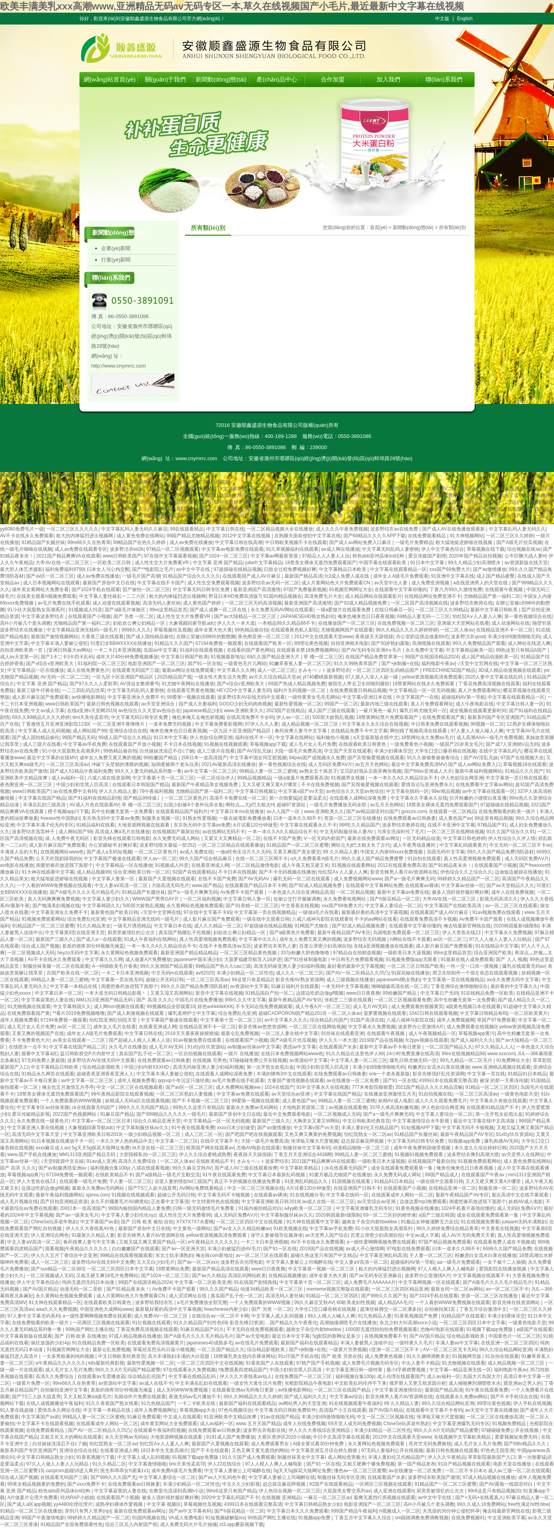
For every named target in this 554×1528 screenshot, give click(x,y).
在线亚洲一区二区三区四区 (509, 1343)
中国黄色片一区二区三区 (269, 522)
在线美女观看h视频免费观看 (46, 596)
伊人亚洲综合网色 (50, 1235)
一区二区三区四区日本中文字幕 (120, 1269)
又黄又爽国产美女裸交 (296, 852)
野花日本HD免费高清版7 (235, 596)
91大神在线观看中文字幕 (47, 872)
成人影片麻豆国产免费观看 (40, 697)
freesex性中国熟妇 (59, 818)
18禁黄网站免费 (172, 1269)
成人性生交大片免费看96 (184, 1215)
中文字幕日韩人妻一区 (520, 704)
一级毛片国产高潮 (141, 576)
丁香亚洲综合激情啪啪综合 (459, 986)
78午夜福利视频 (156, 791)
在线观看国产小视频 (89, 616)
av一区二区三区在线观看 (511, 905)
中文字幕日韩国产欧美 (184, 657)
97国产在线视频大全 (521, 757)
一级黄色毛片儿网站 (245, 663)
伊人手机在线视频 (532, 1403)
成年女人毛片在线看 (114, 1026)
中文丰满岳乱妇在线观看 (201, 1383)
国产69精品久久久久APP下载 (374, 535)
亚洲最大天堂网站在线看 (463, 623)
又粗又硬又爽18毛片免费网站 (107, 1275)
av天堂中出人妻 (391, 583)
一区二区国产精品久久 (449, 1047)
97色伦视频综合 (235, 1410)
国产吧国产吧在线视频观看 (253, 1134)
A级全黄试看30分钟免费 (319, 1443)
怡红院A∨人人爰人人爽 (477, 616)
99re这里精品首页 (168, 609)
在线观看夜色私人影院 (294, 630)
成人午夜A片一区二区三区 (322, 1006)
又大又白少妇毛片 (156, 1262)
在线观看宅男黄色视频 (190, 690)
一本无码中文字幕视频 (345, 986)
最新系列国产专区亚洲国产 (495, 717)
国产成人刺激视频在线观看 (136, 1013)
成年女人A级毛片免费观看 (400, 576)
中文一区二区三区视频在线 (255, 1188)
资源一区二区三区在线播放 (352, 818)
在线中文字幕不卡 (219, 1141)
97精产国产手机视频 (317, 1363)
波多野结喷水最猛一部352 (115, 488)
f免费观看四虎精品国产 (164, 522)
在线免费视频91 (468, 1517)
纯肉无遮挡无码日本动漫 (88, 1282)
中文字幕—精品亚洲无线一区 (460, 1370)
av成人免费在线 (196, 852)
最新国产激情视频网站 (54, 636)
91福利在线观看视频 (202, 650)
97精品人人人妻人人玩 (326, 556)
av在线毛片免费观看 (256, 1343)
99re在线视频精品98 (463, 1053)
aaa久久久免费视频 (56, 1309)
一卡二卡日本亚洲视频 (117, 650)
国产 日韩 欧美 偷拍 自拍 (147, 1222)
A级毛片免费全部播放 (396, 488)
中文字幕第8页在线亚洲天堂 (75, 932)
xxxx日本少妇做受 (236, 1127)
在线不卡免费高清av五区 (225, 946)
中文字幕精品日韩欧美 (55, 1067)
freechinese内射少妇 (226, 1309)
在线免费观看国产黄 (443, 717)
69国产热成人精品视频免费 (297, 683)
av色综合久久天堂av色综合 (354, 791)
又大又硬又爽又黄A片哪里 (270, 784)
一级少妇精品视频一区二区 (153, 1134)
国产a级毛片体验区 (126, 609)
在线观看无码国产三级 (135, 670)
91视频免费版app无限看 (412, 959)
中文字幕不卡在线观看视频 (45, 1423)
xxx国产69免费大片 (450, 569)
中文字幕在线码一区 (407, 791)
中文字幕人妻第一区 (114, 879)
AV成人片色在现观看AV (94, 805)
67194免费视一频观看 (219, 643)
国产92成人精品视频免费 (317, 515)
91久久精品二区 (109, 1464)
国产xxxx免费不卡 (86, 1484)
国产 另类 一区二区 (133, 616)
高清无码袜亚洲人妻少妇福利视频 (289, 966)
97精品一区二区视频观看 (172, 549)
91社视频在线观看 (151, 1322)
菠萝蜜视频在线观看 (385, 1013)
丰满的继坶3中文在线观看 (283, 1074)
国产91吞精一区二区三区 (252, 905)
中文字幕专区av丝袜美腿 (43, 1107)
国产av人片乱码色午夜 (222, 1477)
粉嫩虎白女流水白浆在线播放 (438, 1067)
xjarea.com (97, 1195)
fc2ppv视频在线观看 (426, 1040)
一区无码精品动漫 (421, 838)
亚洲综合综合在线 (128, 731)
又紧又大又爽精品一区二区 (232, 838)
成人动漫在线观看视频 (116, 603)
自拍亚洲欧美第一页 (22, 650)
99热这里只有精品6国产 (522, 650)
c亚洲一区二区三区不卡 (394, 1349)
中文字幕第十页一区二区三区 (163, 778)
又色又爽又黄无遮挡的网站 (260, 1450)
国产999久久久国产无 (384, 1296)
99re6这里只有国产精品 (231, 1491)
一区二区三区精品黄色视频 (249, 952)
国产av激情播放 (490, 569)
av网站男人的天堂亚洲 (302, 1403)
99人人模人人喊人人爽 (331, 1316)
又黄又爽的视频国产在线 (38, 1033)
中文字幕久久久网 (236, 670)
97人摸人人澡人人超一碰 (372, 677)
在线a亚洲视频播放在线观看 (383, 946)
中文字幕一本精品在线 (74, 986)
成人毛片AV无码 (370, 1006)
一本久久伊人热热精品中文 (124, 1141)
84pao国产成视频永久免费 (317, 757)
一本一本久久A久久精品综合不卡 (403, 778)
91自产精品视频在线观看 (464, 1464)
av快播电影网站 (88, 697)
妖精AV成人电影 (395, 1100)
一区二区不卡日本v (465, 1470)
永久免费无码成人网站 (177, 838)
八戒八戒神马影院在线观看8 (322, 919)
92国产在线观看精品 (194, 872)
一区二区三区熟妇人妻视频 (185, 1094)
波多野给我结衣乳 (154, 1302)
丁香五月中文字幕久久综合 (363, 1517)
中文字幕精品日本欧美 (343, 569)
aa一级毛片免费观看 (458, 1262)
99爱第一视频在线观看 (191, 697)
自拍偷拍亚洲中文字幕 (64, 1390)
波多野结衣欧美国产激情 (434, 1477)
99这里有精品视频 (494, 818)
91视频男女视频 (348, 778)
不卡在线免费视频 (320, 784)
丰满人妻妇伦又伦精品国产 (369, 1127)
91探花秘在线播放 (410, 973)
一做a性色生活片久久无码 (243, 852)
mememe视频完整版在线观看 (338, 1289)
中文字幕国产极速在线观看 (112, 858)
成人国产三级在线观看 (332, 710)
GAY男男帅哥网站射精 (238, 502)
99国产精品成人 (442, 1174)
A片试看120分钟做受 (255, 825)
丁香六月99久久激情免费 (456, 589)
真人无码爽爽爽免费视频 (54, 899)
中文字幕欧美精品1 (301, 1168)
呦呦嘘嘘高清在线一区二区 (399, 986)
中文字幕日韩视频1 (255, 791)
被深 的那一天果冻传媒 (504, 1080)
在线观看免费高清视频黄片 (155, 1343)
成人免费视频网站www (358, 879)
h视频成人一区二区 (399, 1511)
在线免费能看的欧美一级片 (508, 811)
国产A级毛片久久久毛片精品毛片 (84, 892)
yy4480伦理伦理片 (73, 1504)
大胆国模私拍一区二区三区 (147, 1154)
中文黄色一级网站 (192, 1228)
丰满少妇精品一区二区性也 (245, 973)
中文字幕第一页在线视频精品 (265, 912)
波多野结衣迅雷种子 (34, 831)
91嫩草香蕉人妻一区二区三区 (300, 663)
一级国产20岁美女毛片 (459, 744)
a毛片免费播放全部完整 (202, 1302)
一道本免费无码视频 (170, 724)
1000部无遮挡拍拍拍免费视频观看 (381, 1329)
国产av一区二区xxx (197, 1262)
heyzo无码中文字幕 (77, 952)
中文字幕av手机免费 (84, 744)
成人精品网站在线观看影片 (373, 596)
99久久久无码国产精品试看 (152, 509)
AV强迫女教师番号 (139, 683)
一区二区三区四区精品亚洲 (399, 1289)
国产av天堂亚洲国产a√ (438, 502)
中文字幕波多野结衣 (43, 616)
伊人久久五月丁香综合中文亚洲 (64, 1255)
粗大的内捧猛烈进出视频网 (85, 535)
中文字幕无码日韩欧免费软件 (285, 1410)
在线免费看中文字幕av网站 (484, 784)
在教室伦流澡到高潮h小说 (176, 1491)
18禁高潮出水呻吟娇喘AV (395, 495)
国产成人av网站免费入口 (474, 764)
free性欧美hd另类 (356, 522)
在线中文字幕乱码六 (500, 751)
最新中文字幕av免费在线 (403, 892)
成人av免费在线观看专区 (81, 549)
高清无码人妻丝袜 (162, 603)
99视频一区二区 (487, 724)
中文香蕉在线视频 (300, 905)
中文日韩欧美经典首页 (366, 1121)
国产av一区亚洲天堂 (183, 1248)
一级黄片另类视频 (348, 1349)
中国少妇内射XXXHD (147, 1067)
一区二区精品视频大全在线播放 (280, 529)
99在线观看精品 (187, 529)
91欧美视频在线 (290, 1228)
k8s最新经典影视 (106, 1363)
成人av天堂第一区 (19, 657)
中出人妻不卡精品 (420, 1363)
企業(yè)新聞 (115, 248)
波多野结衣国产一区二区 (76, 495)
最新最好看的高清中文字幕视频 (374, 912)
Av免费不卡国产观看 (242, 892)
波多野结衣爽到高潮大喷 (473, 1154)
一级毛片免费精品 (414, 542)
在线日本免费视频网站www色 (292, 1053)
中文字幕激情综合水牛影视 (421, 1121)
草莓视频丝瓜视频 (173, 630)
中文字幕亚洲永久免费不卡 (135, 697)
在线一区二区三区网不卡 (262, 858)
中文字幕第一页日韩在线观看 (516, 778)
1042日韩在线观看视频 (433, 1013)
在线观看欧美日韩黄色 (363, 744)
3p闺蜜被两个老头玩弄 (175, 764)
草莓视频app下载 (268, 744)
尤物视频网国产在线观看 (347, 630)
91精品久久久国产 (174, 643)
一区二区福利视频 (202, 899)
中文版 (442, 18)
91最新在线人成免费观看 (467, 959)
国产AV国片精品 (40, 1289)
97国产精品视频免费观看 (444, 1242)
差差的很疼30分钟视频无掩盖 (93, 946)
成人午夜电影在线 (475, 704)
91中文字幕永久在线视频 (322, 1087)
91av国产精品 (516, 515)
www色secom (71, 488)
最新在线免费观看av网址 (373, 838)
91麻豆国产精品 (117, 1114)
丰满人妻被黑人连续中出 (366, 1343)
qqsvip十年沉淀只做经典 (183, 1080)
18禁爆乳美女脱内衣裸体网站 (244, 1356)
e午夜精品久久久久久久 (213, 1242)
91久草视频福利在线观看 (155, 515)
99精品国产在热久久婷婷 (140, 542)
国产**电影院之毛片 (152, 569)
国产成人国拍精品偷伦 (149, 636)
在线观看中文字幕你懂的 (344, 488)
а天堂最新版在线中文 (376, 737)
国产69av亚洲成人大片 (428, 771)
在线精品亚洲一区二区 (452, 1188)
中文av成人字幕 (47, 710)
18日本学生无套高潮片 (164, 1450)
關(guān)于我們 (165, 79)
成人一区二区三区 (276, 670)
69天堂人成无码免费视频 (354, 1423)
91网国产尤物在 (312, 926)
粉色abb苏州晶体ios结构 (379, 556)
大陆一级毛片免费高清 (298, 751)
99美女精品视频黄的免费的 (35, 1484)
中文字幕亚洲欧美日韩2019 (92, 1134)
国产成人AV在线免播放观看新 (454, 529)
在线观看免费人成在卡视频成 (504, 1242)
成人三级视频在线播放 (350, 979)
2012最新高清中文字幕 (263, 515)
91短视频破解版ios (225, 1517)
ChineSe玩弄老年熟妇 (54, 1222)
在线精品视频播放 (287, 1275)
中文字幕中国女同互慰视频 (258, 757)
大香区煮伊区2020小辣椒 (284, 1437)
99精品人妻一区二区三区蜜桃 (93, 1417)
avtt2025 (205, 973)
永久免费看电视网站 (345, 899)
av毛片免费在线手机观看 (64, 603)
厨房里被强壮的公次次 (131, 932)
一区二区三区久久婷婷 (509, 535)
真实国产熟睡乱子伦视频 (184, 932)
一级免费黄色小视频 (44, 509)
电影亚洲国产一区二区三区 (156, 663)
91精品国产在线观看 (462, 1316)
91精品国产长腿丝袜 (42, 542)
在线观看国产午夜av (483, 1174)
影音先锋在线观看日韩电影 (121, 838)
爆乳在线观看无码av (523, 966)
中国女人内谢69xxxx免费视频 (392, 852)
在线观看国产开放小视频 (135, 744)
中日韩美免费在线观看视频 (439, 724)
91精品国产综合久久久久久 (191, 576)
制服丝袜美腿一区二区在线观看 (56, 966)
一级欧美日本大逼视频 (407, 952)
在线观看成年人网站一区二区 (402, 1195)
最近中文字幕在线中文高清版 (484, 1121)
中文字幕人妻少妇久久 (106, 899)
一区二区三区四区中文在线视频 (250, 1222)
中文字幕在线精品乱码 (192, 1376)
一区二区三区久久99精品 (441, 609)
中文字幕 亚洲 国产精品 (218, 562)
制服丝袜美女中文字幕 (301, 1457)
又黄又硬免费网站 (443, 495)
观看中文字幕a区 (39, 1053)
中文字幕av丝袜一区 (462, 885)
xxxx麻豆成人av (52, 1148)
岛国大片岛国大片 (482, 1376)
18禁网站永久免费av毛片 (427, 737)
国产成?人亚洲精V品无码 (512, 744)
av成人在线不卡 (156, 1383)
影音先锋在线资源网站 (516, 1302)
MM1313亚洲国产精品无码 (105, 1000)
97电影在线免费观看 (408, 1248)
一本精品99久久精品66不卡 (287, 623)
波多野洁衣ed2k (127, 549)
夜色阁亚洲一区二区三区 (264, 636)
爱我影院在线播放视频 (503, 1269)
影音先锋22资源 (246, 1322)
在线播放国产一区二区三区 (346, 623)
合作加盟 (333, 79)
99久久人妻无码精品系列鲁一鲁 (148, 771)
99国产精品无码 (79, 737)
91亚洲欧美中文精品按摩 (231, 1417)
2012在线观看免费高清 (401, 865)
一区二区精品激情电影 (255, 865)
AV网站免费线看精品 (201, 1188)
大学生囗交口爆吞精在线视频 (445, 751)
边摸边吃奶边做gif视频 (320, 993)
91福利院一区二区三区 (101, 663)
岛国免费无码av (317, 509)
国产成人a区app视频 (29, 1504)
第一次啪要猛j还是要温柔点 (298, 798)
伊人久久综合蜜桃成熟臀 (205, 1154)
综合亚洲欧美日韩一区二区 (141, 872)
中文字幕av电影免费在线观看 (233, 549)
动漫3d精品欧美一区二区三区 (272, 1289)
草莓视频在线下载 (486, 549)
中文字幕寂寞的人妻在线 (47, 1000)
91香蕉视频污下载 (95, 1457)
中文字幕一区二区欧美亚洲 (202, 1282)
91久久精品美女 (93, 926)
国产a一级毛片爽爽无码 (409, 879)
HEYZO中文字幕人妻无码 (244, 690)
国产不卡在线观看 (210, 1450)
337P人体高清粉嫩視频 (393, 1107)
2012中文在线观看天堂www (323, 636)
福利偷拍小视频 (333, 737)
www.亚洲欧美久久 (244, 710)
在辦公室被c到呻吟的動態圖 (206, 636)
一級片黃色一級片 (378, 710)
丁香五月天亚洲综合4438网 (303, 1154)
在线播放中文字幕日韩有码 (133, 495)
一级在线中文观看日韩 (266, 919)
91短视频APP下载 (420, 1127)
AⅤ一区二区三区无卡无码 (450, 1349)
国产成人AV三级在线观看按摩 (246, 1168)
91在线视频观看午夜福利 (355, 1403)
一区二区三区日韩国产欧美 (415, 966)
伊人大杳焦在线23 (462, 932)
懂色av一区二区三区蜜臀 (360, 1470)
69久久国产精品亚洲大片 (274, 657)
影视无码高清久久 (499, 899)
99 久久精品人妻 (340, 852)
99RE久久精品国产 (359, 825)
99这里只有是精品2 (252, 979)
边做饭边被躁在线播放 (518, 872)
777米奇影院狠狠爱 (372, 1087)
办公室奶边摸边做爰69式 (422, 636)
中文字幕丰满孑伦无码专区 (45, 825)
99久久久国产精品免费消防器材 (500, 852)
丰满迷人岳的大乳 (19, 852)
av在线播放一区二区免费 (353, 1080)
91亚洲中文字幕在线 (452, 576)
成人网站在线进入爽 (529, 643)
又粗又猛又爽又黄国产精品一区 (152, 1242)
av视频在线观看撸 (348, 1107)
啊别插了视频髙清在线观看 (419, 731)
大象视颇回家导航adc (191, 623)
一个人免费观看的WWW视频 (71, 1100)
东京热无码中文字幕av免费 (110, 818)
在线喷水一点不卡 (28, 1047)
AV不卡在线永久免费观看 (26, 535)
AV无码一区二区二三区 (64, 677)
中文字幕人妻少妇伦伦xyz (128, 1215)
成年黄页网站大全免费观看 (168, 1423)
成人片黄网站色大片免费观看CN (336, 583)
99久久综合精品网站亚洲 (505, 1349)
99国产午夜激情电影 (42, 1517)
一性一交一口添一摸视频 (472, 966)
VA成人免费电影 (185, 1517)
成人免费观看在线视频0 (472, 1026)
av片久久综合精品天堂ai (274, 677)
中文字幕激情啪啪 (147, 1464)
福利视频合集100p (109, 1168)
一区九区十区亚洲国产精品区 (123, 677)
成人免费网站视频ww (239, 1087)
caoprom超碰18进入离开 (72, 1470)
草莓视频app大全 (197, 1410)
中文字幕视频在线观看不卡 (481, 1275)
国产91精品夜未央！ (449, 865)
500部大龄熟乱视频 (333, 717)
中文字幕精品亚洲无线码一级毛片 (83, 630)
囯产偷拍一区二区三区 (146, 589)
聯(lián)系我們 (444, 79)
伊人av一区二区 (293, 717)
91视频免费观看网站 (42, 919)
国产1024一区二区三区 (223, 556)
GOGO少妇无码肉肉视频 (245, 704)
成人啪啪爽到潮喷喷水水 (474, 1383)
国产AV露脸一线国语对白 (506, 1484)
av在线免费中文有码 (74, 791)
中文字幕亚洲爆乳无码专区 (364, 1208)
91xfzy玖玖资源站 (206, 1047)
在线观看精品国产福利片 (182, 811)
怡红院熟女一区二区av (368, 1134)
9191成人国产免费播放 (230, 1437)
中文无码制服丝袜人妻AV (347, 831)
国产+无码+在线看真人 (479, 1497)
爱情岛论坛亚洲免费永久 (427, 784)
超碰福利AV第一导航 (463, 697)
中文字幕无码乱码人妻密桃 (452, 509)
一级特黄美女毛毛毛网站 (314, 697)
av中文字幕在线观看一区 (488, 791)
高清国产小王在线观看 (342, 1410)
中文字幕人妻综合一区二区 (393, 905)
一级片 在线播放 (241, 1053)
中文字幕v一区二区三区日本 (101, 1121)
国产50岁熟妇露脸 (390, 643)
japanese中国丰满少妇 (198, 959)
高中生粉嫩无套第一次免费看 (122, 811)
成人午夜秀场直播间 (415, 845)
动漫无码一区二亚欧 (82, 1289)
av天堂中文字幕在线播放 (491, 1410)
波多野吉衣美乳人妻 (275, 946)
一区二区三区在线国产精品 (343, 1390)
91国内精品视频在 (282, 596)
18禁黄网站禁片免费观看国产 (388, 717)
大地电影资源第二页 (304, 1107)
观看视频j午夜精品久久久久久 (77, 1248)
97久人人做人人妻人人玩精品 (501, 939)
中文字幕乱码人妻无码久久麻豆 (134, 529)
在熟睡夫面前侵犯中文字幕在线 (307, 535)
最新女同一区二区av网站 (457, 1289)
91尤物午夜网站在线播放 (188, 683)
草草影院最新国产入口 (491, 1457)
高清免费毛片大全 (323, 596)
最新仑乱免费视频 (240, 1033)
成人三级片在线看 (42, 744)
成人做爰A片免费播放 (148, 959)
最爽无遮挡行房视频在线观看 (384, 1497)
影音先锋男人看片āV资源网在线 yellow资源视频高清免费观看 (182, 1235)
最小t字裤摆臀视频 (406, 1370)
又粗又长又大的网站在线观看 (71, 1437)
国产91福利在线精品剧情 (94, 798)
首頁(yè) (379, 227)
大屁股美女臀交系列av (347, 1491)
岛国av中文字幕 (160, 650)
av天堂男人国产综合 (326, 1235)
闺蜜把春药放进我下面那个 (64, 865)
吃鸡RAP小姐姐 (77, 1497)
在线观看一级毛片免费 (83, 1181)
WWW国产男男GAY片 (156, 899)
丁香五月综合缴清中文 (483, 1309)
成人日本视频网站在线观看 (51, 583)
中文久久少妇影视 (241, 1484)
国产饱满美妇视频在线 (56, 905)
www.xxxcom (500, 1053)
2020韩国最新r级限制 (516, 926)
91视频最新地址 (227, 657)
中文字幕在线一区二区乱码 (246, 488)
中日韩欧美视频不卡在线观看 (427, 515)
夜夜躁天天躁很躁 (374, 636)
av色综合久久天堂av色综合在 (149, 710)
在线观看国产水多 (338, 1047)
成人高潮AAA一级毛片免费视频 (489, 737)
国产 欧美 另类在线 (341, 1356)
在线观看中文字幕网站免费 (374, 885)
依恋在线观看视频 (499, 973)
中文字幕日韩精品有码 (483, 1013)
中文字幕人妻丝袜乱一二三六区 (113, 596)
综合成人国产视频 (296, 488)
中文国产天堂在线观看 (347, 751)
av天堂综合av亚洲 (291, 1094)
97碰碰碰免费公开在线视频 (258, 1060)
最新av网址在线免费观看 (188, 670)
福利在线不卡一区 (254, 737)
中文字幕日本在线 (173, 926)
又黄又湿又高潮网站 (171, 993)
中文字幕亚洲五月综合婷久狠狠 (324, 1450)
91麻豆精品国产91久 (202, 1329)
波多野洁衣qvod (468, 636)
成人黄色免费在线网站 (140, 535)
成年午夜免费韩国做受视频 (423, 1148)
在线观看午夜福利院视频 (160, 1430)
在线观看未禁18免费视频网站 (308, 650)
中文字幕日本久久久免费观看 (297, 1511)
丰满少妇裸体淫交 (393, 751)
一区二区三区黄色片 (185, 798)
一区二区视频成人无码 (31, 952)
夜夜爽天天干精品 (316, 522)
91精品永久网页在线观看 (47, 1074)
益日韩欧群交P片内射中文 (88, 1053)
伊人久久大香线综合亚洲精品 (319, 1430)
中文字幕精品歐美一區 (469, 650)
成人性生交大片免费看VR (162, 562)
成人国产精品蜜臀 (495, 576)
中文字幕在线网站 (294, 737)
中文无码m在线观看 (172, 973)
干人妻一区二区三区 (130, 1181)
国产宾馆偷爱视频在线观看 (375, 757)
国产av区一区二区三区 (50, 576)
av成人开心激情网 (365, 1248)
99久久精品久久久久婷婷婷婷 (406, 630)
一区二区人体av (457, 630)
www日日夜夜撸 (363, 993)
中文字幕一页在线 (486, 1074)
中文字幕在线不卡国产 (161, 583)
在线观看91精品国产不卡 (492, 1107)
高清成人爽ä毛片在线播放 (122, 831)
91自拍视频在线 (435, 1094)
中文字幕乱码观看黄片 (463, 845)
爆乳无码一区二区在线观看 (302, 879)
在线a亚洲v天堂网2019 (91, 710)
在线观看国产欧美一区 (268, 643)
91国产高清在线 (367, 1020)
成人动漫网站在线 (511, 623)
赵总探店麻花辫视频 (363, 1141)
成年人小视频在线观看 (23, 495)
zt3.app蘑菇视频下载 (241, 1524)
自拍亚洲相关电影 (350, 643)
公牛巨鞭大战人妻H (525, 556)
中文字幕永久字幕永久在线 (418, 798)
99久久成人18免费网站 (481, 1504)
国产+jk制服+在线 (400, 663)
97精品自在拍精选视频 (357, 952)
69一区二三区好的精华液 (389, 1215)
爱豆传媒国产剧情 (427, 556)
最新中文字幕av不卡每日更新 (390, 1047)
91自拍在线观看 (424, 858)
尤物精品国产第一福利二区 (492, 596)
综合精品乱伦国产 (329, 1020)
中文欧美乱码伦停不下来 (360, 1383)
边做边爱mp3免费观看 (423, 1201)
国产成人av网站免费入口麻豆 (360, 542)
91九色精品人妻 (375, 1316)
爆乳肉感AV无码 (501, 1141)
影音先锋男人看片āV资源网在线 (404, 872)
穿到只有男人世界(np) (88, 1511)
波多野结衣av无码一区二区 (270, 583)
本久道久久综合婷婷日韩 (480, 1148)
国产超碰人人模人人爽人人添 (139, 1040)
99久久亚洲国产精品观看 (166, 966)
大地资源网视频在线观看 (144, 825)
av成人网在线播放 (340, 549)
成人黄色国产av (455, 818)
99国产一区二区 (341, 704)
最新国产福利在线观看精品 (309, 1343)
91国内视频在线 (149, 1517)
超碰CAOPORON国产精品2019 (291, 1013)
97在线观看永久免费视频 (189, 1370)
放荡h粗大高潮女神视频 (244, 495)
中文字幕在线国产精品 (42, 798)
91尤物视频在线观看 (28, 1006)
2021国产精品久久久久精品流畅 (429, 1087)
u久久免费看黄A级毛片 (314, 858)
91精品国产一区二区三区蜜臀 (297, 845)
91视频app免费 (465, 1141)
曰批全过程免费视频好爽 (290, 569)
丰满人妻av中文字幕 (457, 1343)
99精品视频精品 (254, 778)
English (465, 18)
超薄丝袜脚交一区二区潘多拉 (391, 1309)
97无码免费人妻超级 (42, 1060)
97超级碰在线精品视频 (237, 569)
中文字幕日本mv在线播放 (237, 811)
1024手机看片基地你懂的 (467, 1208)
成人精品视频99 (93, 872)
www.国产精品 (207, 885)
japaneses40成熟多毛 (210, 1343)
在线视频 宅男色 (209, 1060)
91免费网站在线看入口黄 (27, 488)
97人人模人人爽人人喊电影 (447, 1269)
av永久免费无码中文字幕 (513, 979)
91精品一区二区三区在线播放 (31, 1511)
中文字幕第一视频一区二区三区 (322, 1269)
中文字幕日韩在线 (225, 529)
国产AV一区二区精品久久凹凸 (357, 973)
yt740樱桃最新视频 (323, 677)
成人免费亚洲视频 (430, 583)
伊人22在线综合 (225, 1464)
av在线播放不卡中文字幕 (526, 488)
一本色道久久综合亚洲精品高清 (301, 892)
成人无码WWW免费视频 (182, 1390)
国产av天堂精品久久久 (510, 885)
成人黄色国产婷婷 (202, 603)
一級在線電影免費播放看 (245, 818)
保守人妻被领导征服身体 (95, 509)
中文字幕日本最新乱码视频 (277, 1174)
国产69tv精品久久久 (525, 1443)
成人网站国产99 (89, 731)
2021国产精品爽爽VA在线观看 (68, 556)
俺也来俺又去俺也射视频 (198, 717)
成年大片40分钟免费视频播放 (127, 657)
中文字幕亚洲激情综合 (398, 1390)
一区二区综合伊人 (216, 778)
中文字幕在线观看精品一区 (398, 569)
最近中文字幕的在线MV (52, 757)
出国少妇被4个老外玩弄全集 (193, 805)
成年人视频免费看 (19, 1020)
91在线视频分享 (306, 1195)
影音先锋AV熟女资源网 (299, 979)
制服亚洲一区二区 (478, 488)
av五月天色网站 (372, 764)
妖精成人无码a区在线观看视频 (137, 1100)
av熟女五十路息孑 (318, 771)
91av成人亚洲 (101, 1161)
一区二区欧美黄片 (529, 1013)
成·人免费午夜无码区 (67, 838)
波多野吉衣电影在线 (264, 1430)
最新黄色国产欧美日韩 (114, 912)
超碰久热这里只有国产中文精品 (323, 1255)
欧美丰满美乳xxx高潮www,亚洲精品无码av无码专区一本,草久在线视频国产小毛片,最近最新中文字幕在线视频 (232, 6)
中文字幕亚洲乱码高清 (383, 1255)
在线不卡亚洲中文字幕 (451, 825)
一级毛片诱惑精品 (132, 926)
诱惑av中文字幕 (300, 1047)
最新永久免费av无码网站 (253, 1107)
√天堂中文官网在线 (477, 663)
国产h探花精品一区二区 (395, 899)
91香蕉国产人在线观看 (270, 1363)
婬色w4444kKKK (215, 1006)
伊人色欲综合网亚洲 (211, 737)
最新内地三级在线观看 (384, 704)
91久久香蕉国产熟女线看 (112, 1403)
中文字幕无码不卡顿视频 (468, 1127)
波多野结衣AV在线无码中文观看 (251, 697)
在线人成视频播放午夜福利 (54, 1403)
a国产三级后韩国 (436, 1215)
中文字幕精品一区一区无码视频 (422, 690)
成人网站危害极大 (347, 1457)
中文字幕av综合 (346, 1396)
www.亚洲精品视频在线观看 (182, 502)
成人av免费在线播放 (191, 542)
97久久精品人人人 (494, 1047)
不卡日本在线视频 (183, 744)
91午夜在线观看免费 (192, 1127)
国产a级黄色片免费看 (292, 932)
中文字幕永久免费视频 (508, 932)
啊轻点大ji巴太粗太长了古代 (494, 495)
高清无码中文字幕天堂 (36, 1134)
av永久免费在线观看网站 (124, 502)
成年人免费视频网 (456, 1020)
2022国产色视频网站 (75, 1114)
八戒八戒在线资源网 (108, 778)
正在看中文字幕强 (170, 1201)
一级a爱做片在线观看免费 (344, 609)
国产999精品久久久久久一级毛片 (171, 1114)
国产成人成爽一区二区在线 (219, 609)
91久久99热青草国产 (356, 663)
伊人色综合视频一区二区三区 (289, 1491)
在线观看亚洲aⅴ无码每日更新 (243, 1390)
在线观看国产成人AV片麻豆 (252, 576)
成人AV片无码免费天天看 (468, 1235)
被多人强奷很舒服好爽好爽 (460, 892)
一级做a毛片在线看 (318, 912)
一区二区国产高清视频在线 (419, 603)
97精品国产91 (492, 825)
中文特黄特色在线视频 (215, 1201)
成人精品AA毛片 (395, 1302)
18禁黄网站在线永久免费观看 (424, 683)
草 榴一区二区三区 (323, 657)
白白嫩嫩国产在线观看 (135, 1248)
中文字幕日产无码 (439, 993)
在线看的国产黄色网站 (250, 650)
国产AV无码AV (254, 879)
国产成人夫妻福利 (198, 704)
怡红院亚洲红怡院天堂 (113, 1020)
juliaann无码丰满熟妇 (524, 1222)
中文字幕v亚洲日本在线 (367, 697)
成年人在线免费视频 (512, 892)
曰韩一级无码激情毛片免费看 (204, 1208)
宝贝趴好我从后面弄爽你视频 (370, 771)
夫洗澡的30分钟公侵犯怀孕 (451, 1511)
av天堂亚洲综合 (158, 704)
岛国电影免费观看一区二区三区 (406, 932)
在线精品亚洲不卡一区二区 (504, 630)
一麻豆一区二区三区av (327, 1497)
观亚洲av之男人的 (480, 515)
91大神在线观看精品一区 (54, 1302)
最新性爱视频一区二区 (298, 704)
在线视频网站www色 (62, 852)
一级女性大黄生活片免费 (220, 677)
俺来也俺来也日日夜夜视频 (365, 616)
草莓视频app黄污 (476, 1033)
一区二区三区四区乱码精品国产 (386, 670)
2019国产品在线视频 (381, 1040)
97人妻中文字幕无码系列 (33, 1316)
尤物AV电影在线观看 (258, 1148)
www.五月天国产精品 (258, 1423)
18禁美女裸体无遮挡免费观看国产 (509, 522)
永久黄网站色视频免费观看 (194, 905)
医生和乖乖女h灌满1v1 (124, 1470)
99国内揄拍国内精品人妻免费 (139, 1208)
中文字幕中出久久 (258, 939)
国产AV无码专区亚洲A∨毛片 (372, 650)
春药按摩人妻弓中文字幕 (301, 731)
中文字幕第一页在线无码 (117, 979)
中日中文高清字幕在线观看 (341, 1437)
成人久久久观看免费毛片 (441, 1100)
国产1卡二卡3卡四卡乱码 (67, 657)
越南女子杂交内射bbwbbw (370, 1222)
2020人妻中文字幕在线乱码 (494, 677)
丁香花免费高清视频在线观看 (489, 683)
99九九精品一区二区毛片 (467, 1060)
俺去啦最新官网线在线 (467, 926)
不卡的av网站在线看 (376, 919)
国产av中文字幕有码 (190, 1511)
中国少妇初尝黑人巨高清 (82, 784)
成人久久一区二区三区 (299, 973)
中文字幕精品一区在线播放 (35, 670)
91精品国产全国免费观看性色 (71, 1524)
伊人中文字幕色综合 (442, 549)
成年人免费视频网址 (155, 1410)
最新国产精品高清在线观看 (220, 1269)
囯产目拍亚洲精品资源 (64, 1201)
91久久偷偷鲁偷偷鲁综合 (434, 757)
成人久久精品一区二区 (217, 926)
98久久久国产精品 (219, 1289)
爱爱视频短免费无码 (517, 1437)
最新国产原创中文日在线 (109, 583)
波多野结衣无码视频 (365, 939)
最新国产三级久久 (54, 939)
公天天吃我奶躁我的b (58, 858)
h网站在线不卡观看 (410, 939)
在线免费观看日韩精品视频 (358, 690)
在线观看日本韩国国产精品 (140, 784)
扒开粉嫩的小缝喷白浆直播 (478, 798)
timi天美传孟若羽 (91, 717)
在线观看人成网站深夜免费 (359, 798)
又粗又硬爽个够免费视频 (369, 1464)
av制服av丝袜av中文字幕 (253, 1047)
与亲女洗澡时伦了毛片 (400, 831)
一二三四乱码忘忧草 (83, 690)
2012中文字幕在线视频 (247, 535)
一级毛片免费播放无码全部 (338, 805)
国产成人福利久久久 (471, 1040)
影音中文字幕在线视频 (219, 993)
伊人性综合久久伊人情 (511, 838)
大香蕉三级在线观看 (102, 636)
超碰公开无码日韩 (165, 979)
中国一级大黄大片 (77, 502)
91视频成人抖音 (85, 609)
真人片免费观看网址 (479, 690)
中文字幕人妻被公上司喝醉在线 (299, 1262)
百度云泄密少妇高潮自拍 (325, 946)
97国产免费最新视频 (304, 589)
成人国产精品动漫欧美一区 (489, 657)
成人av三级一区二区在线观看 (519, 1470)
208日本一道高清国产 (204, 757)
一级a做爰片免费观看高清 (300, 778)
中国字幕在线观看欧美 (383, 562)
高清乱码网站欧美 (247, 1275)
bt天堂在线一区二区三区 (158, 1148)
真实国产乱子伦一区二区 (145, 1053)
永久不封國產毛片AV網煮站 (119, 1201)
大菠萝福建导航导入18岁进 (252, 959)
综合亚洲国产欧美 (493, 952)
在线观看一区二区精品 (452, 811)
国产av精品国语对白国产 (372, 811)
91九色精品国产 (158, 1403)
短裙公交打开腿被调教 (297, 899)
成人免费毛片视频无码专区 (370, 1363)
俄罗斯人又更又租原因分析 (417, 1383)
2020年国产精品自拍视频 (475, 556)
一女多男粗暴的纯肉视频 (68, 1356)
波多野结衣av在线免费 (394, 529)
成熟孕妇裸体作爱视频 (119, 1504)
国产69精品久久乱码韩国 (210, 509)
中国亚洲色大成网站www (106, 1309)
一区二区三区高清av (67, 764)
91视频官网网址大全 (285, 502)
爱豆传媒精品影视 (31, 1114)
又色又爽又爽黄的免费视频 (313, 1134)
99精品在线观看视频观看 (126, 1255)
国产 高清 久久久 (154, 1000)
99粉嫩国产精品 (161, 757)
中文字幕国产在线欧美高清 (453, 905)
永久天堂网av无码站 (126, 1437)
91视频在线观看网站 (353, 865)
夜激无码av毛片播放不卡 (195, 1396)
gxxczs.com (413, 811)
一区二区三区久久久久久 (72, 529)
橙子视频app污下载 (68, 811)
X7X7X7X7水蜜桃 (195, 1222)
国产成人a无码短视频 (109, 852)
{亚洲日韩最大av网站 (69, 650)
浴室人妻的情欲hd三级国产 (183, 1181)
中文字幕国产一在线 (417, 697)
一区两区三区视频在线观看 (101, 1322)
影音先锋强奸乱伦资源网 (439, 1074)
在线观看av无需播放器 (101, 1376)
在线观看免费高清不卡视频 (428, 919)
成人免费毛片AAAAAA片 (370, 1282)
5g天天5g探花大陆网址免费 (101, 1148)
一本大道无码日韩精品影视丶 (116, 993)
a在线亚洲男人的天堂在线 (481, 583)
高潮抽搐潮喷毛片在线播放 (348, 1322)
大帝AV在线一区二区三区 (63, 562)
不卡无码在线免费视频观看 (264, 1006)
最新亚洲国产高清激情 (257, 589)
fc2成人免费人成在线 (347, 576)
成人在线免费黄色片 (88, 670)
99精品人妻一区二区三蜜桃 (267, 771)
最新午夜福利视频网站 (478, 771)
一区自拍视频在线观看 (197, 1053)
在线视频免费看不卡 (385, 1336)
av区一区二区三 (450, 939)
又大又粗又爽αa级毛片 (87, 1396)
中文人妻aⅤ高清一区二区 (121, 885)
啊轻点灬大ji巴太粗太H (250, 805)
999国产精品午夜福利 (354, 1511)
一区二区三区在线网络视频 (455, 831)
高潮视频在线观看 (431, 643)
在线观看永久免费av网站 (461, 1396)
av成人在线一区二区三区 (328, 1201)
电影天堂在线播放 (512, 1464)
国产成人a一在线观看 (99, 939)
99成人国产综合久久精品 (124, 737)
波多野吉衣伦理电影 (241, 1262)
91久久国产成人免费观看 (248, 1457)
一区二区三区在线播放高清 (494, 1417)
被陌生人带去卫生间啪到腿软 (359, 683)
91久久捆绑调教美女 (427, 1356)
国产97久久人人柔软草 (93, 683)
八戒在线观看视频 (151, 1168)
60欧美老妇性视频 (356, 1302)
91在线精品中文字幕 (496, 946)
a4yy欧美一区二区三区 (309, 1208)
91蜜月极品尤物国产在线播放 (340, 1174)
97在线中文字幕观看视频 (170, 556)
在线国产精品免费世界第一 (373, 657)
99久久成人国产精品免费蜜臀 (373, 858)
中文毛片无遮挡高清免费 (210, 515)
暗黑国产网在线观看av (210, 1148)
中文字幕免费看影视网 (218, 724)
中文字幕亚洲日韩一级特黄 (355, 1370)
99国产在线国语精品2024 (431, 657)
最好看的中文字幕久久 (514, 986)
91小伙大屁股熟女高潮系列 (36, 609)
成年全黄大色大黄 (213, 630)
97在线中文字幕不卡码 (207, 912)
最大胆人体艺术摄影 (21, 569)
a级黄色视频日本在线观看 (99, 515)
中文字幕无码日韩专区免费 (202, 589)
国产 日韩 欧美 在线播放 (80, 1336)
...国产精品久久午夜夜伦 (291, 1322)
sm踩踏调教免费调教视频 (421, 1517)
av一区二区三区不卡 (507, 1289)
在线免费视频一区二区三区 (405, 623)
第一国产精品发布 (416, 1464)
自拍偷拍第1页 (440, 1309)
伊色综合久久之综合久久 (466, 872)
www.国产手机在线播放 (32, 1154)
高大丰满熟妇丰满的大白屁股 (179, 1356)
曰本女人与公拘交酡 (57, 522)
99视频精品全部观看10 (171, 1006)
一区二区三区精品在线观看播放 (231, 845)
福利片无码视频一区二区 (300, 690)
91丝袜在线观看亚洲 (342, 1033)
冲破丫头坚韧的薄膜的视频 (119, 764)
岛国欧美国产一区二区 (370, 515)
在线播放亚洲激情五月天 (390, 1094)
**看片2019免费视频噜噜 (79, 1013)
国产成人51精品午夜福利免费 (81, 771)
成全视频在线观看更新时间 (109, 522)
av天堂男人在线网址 (523, 1154)
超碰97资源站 (292, 805)
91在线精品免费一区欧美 (487, 993)
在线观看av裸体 (422, 885)
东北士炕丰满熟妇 (174, 1255)
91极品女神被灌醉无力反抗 (429, 1222)
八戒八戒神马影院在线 (410, 1020)
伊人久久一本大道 (236, 623)
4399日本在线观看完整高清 (448, 1080)
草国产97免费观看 (496, 1020)
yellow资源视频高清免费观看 (432, 677)
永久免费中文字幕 (424, 650)
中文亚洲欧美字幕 (507, 1517)
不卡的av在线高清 (36, 502)
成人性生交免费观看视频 (213, 583)
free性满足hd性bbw (528, 1504)
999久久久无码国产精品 (144, 1107)
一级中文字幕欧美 (397, 522)
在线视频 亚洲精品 (281, 1497)
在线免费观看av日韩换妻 (409, 818)
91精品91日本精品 (527, 1074)
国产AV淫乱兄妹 (254, 751)
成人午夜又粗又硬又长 (305, 865)
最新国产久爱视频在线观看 (166, 879)
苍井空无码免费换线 (430, 1443)
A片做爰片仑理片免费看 (32, 1497)
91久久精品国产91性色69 (200, 1322)
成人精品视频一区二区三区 (310, 724)
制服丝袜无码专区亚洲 (341, 1477)
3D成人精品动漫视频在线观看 (509, 670)
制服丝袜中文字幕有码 (306, 1148)
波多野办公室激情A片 (421, 1026)
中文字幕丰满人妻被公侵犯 (59, 643)
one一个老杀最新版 (389, 1074)
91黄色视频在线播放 (343, 495)
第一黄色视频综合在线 (528, 616)
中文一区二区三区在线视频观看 (129, 1087)
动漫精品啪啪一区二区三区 (362, 1148)
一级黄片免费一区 (31, 1383)
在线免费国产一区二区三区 (304, 1376)
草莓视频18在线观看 (524, 764)
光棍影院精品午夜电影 (308, 1383)
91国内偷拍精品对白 (259, 1208)
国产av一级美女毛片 (77, 1215)
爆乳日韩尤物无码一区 (423, 710)
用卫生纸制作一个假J (454, 973)
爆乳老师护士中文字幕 (191, 1013)
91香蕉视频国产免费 (416, 1316)
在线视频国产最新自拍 (176, 831)
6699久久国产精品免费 (507, 1248)
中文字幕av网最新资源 (275, 556)
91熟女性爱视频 (199, 818)
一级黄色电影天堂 (519, 1094)
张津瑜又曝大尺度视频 (314, 1141)
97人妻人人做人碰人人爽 (477, 731)
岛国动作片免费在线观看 (140, 1396)
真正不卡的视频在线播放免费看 (248, 1181)
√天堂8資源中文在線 (62, 1161)
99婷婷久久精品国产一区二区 (468, 879)
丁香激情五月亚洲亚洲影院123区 (180, 488)
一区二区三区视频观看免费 (402, 1000)
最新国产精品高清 (303, 576)
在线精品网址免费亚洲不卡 (432, 596)
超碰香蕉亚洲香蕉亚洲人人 (105, 1074)
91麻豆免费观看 (143, 1417)
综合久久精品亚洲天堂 (157, 1121)
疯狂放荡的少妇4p (50, 1343)
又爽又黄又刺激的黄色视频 (269, 509)
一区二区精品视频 (355, 892)
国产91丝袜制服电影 (306, 959)
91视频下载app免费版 (490, 1329)
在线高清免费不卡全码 (250, 717)
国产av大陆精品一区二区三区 (245, 616)
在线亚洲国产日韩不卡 (357, 1188)
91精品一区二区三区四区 (190, 495)
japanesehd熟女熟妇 (398, 979)
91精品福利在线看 (95, 825)
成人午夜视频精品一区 (432, 1033)
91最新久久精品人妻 (93, 1235)
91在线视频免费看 (480, 1222)
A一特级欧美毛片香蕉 (115, 966)
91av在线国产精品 (279, 1417)
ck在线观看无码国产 (94, 1107)
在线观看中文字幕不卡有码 (434, 1410)
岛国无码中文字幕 (446, 852)
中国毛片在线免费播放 (507, 509)
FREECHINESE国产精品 (449, 670)
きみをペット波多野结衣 (324, 670)
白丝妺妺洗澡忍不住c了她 (166, 751)
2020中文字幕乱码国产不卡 (230, 1497)
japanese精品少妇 (202, 710)
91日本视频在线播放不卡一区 (62, 1141)
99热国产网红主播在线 (89, 1329)
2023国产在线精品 (285, 710)
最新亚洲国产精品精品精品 (188, 952)
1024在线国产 (279, 1087)
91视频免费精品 (509, 1423)
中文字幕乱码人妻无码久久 (517, 529)
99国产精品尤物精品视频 (193, 535)
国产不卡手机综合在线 (514, 1396)
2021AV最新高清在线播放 (228, 764)
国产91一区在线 (204, 663)
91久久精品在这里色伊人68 (355, 1053)
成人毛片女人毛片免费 (360, 509)
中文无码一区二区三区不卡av (520, 845)
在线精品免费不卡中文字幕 (359, 731)
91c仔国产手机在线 (298, 1356)
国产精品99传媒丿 (142, 798)
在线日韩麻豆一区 (394, 609)
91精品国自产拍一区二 (269, 993)
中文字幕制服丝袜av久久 (142, 1127)
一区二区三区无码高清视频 (253, 603)
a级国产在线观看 (534, 1329)
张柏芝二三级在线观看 (348, 1000)
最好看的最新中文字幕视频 (355, 966)
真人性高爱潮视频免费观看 (473, 858)
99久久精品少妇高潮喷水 (475, 562)
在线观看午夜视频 (504, 589)
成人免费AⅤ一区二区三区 (161, 1316)
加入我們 (388, 79)
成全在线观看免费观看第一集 (402, 1168)
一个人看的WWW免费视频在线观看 (54, 885)
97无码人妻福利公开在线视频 (392, 1450)
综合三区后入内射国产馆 (131, 1524)
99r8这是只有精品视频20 (494, 1491)
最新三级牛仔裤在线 (38, 690)
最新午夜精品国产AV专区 (344, 932)
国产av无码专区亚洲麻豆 (375, 1275)
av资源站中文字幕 (249, 986)
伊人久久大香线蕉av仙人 (246, 1376)
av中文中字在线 (193, 569)
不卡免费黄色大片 (31, 1040)
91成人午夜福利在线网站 (150, 939)
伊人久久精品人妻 (118, 791)
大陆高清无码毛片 (170, 885)
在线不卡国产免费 (282, 838)
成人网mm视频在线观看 (119, 1006)
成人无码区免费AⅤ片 (330, 764)
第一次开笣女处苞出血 (270, 1067)
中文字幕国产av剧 (99, 1222)
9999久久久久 (136, 630)
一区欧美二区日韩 (112, 562)
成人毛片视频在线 (19, 1201)
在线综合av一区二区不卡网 (220, 1316)
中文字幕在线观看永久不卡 (308, 825)
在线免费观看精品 (427, 535)
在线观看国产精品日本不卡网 (255, 885)
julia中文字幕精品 (263, 562)
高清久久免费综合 (137, 1161)
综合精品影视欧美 (101, 1067)
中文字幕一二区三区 (176, 1141)
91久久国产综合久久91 (216, 522)
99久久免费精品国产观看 (478, 643)
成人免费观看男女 (270, 1443)
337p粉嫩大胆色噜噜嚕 (305, 952)
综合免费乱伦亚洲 (86, 919)
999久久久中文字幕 (245, 1000)
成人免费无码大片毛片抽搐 (188, 1524)
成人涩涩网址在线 (188, 1296)
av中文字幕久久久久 (285, 1020)
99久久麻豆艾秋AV (192, 1168)
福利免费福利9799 (64, 569)
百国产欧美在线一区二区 (73, 973)
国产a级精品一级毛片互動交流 (168, 1174)
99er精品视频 (446, 791)
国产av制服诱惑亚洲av (63, 1168)
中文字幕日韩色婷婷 (464, 838)
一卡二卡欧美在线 (197, 1403)
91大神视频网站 (466, 535)
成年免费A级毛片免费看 (176, 1470)
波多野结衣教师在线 (471, 603)
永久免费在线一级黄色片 (43, 1121)
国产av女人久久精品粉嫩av (242, 1228)
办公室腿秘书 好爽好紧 (113, 845)
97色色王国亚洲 (497, 1450)
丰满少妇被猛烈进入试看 (444, 522)
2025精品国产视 (174, 677)
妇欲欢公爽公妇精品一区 (139, 623)
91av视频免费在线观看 (497, 912)
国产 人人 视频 (511, 959)
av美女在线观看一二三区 (79, 1040)
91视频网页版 (467, 1356)
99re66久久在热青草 (88, 542)
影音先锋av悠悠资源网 (262, 1026)
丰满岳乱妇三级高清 (45, 805)
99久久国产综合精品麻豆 (206, 858)
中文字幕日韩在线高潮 (238, 542)
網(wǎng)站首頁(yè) (110, 79)
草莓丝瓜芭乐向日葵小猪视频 (163, 1349)
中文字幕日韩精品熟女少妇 (45, 1457)
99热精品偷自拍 (251, 630)
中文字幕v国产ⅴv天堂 (301, 791)
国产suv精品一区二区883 (57, 1269)
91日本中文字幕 (404, 509)
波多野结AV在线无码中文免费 (103, 1262)
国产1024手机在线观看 (96, 589)
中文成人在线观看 (182, 1417)
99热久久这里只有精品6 (198, 1107)
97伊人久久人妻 (262, 724)
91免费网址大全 (513, 1060)
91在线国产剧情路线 (255, 1282)
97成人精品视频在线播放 (135, 1336)
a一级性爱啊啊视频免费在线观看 (381, 1242)
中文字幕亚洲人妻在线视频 (36, 1127)
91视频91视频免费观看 (419, 1154)
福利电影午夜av (438, 663)
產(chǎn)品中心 (276, 79)
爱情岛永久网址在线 (59, 1410)
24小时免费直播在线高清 (412, 1053)
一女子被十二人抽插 (504, 1262)
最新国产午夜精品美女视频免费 (205, 784)
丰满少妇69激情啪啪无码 (514, 636)
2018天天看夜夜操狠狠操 (192, 1033)
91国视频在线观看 (351, 1181)
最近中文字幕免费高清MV (418, 764)
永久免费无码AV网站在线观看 (282, 609)
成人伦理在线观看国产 (400, 1376)
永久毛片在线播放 (128, 1047)
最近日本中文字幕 (291, 1336)
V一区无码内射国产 (324, 838)
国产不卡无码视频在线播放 (287, 872)
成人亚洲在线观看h (393, 1491)
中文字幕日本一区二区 (58, 993)
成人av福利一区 (68, 778)
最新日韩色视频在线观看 (113, 704)
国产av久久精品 (209, 1275)
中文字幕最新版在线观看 (26, 1336)
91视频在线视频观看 (225, 744)
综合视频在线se (524, 549)
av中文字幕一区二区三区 (210, 771)
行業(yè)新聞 (115, 260)
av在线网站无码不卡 (223, 831)
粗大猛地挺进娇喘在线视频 (464, 542)
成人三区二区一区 (203, 1134)
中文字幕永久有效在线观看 (498, 1100)
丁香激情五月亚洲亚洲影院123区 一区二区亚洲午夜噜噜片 (83, 724)
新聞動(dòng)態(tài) (221, 79)
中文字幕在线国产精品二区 (77, 1047)
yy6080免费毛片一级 (22, 529)
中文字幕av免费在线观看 (243, 1094)
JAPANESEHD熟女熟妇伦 (307, 616)
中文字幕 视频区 (164, 1504)
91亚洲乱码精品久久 (307, 1181)
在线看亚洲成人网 (210, 865)
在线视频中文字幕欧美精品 (463, 1437)
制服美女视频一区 (161, 818)
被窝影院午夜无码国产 (295, 495)
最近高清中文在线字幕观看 (521, 1195)
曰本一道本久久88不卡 (297, 818)
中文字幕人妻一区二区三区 (358, 1060)
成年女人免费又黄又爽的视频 (110, 757)
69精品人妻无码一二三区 (490, 502)
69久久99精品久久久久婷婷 (41, 717)
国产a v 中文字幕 (328, 502)
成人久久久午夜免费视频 (342, 529)
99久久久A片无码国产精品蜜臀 (127, 1370)
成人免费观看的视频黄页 (417, 1006)
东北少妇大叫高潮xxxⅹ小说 (408, 1322)
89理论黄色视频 (311, 643)
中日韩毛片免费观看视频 (357, 959)
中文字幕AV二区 (439, 488)
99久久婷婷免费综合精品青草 (380, 502)
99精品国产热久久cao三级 (223, 966)
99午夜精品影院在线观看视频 (122, 1094)
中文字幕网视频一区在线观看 (429, 1282)
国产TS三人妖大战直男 (152, 1188)
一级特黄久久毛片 (414, 1343)
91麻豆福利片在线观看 (295, 986)
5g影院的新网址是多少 (337, 1336)
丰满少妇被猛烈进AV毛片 (234, 1248)
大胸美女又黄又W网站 (316, 1121)
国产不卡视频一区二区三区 (200, 1100)
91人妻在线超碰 (17, 1410)
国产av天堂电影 (252, 1336)
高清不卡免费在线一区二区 (237, 798)
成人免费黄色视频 (384, 1356)
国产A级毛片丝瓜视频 (519, 542)
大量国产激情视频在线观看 (295, 1080)
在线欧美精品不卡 (215, 1161)
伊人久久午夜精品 (446, 1457)
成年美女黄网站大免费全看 (40, 589)
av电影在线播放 (17, 865)
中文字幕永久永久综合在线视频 (375, 724)
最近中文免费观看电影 (287, 1114)
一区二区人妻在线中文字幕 (289, 1033)
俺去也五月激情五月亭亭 (68, 1087)
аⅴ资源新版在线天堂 (526, 562)
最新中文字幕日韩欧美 (494, 609)
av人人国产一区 (284, 811)
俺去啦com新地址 (214, 1255)
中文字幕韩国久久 (101, 905)
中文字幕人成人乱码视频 (43, 515)
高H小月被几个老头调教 (25, 623)
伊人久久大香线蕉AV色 (90, 1228)
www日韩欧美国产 (122, 556)
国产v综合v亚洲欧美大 (50, 663)
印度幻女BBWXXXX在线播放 (121, 643)
